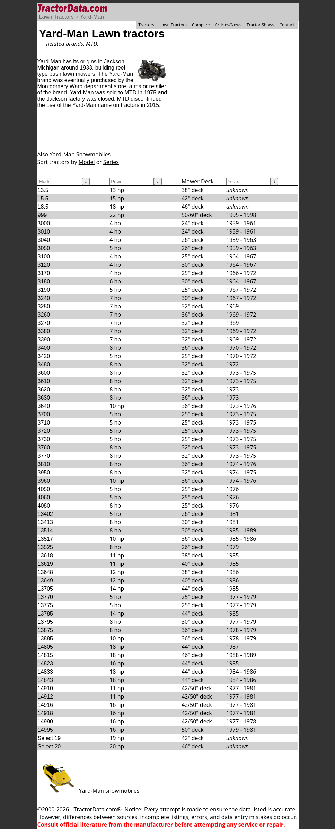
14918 (45, 713)
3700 (44, 414)
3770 (44, 456)
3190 (44, 290)
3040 (44, 240)
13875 (45, 630)
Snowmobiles (93, 154)
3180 (44, 281)
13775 (45, 605)
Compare (201, 25)
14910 (45, 688)
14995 (45, 730)
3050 (44, 248)
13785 (45, 614)
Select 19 (49, 738)
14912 (45, 697)
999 (42, 215)
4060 (44, 497)
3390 (44, 340)
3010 (44, 232)
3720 (44, 431)
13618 (45, 555)
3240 (44, 298)
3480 (44, 364)
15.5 (43, 198)
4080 (44, 506)
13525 (45, 547)
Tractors (146, 25)
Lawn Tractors (56, 17)
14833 (45, 672)
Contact (286, 25)
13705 (45, 589)
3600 (44, 373)
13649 (45, 580)
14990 (45, 722)
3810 (44, 464)
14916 (45, 705)
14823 (45, 663)
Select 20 (49, 746)
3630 (44, 398)
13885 (45, 638)
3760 (44, 447)
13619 (45, 564)
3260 (44, 315)
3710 (44, 423)
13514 (45, 531)
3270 (44, 323)
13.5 (43, 190)
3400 (44, 348)
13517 (45, 539)
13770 (45, 597)
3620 (44, 389)
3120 (44, 265)
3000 (44, 223)
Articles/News (228, 25)
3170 (44, 273)
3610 (44, 381)
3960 (44, 481)
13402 (45, 514)
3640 (44, 406)
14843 (45, 680)
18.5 (43, 207)
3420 (44, 356)
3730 (44, 439)
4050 (44, 489)
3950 (44, 472)
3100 (44, 256)
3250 (44, 306)
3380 (44, 331)
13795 (45, 622)
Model (87, 162)
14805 (45, 647)
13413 (45, 522)
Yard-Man (92, 17)
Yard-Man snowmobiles (88, 790)
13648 (45, 572)
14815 (45, 655)
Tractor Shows (260, 25)
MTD (91, 43)
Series (111, 162)
